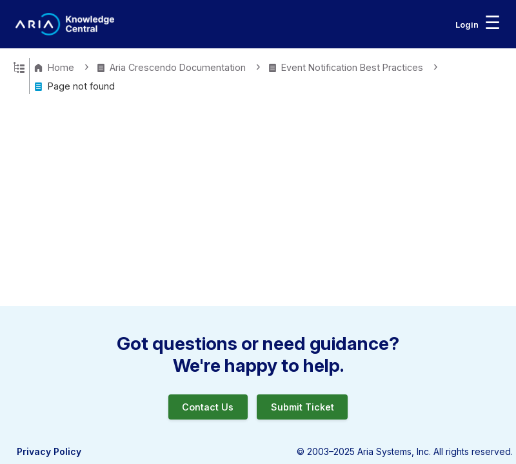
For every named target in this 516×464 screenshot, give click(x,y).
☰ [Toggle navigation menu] (492, 23)
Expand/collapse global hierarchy (19, 66)
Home (55, 67)
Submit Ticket (302, 406)
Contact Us (207, 406)
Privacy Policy (49, 452)
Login (467, 24)
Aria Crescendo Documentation (172, 67)
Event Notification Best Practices (347, 67)
